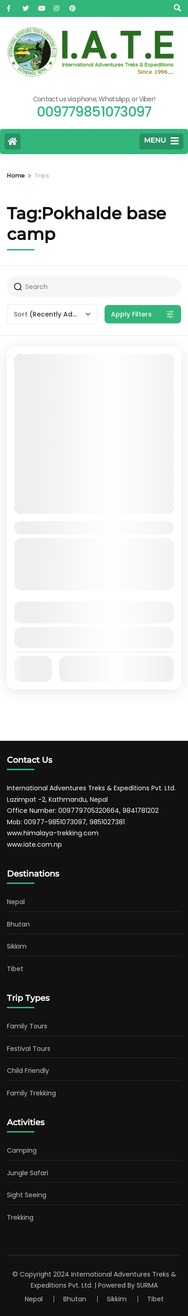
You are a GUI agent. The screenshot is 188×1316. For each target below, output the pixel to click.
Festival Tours (28, 1048)
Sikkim (17, 946)
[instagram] (57, 6)
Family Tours (27, 1026)
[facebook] (10, 6)
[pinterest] (72, 6)
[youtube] (41, 6)
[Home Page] (13, 141)
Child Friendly (28, 1070)
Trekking (20, 1217)
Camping (22, 1150)
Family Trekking (31, 1093)
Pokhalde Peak (52, 527)
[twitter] (25, 6)
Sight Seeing (26, 1194)
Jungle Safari (27, 1172)
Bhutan (18, 924)
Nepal (16, 901)
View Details (94, 637)
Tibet (15, 968)
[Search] (177, 8)
